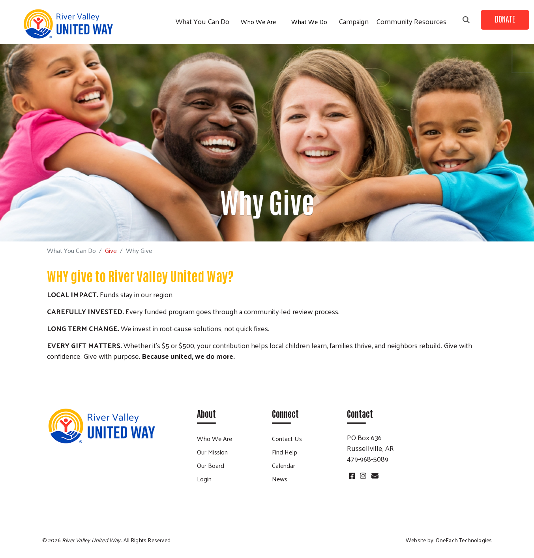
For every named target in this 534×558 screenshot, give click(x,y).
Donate (505, 18)
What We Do (309, 21)
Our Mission (212, 452)
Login (204, 478)
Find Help (284, 452)
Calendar (283, 465)
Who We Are (258, 21)
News (279, 478)
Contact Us (287, 438)
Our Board (210, 465)
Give (111, 250)
